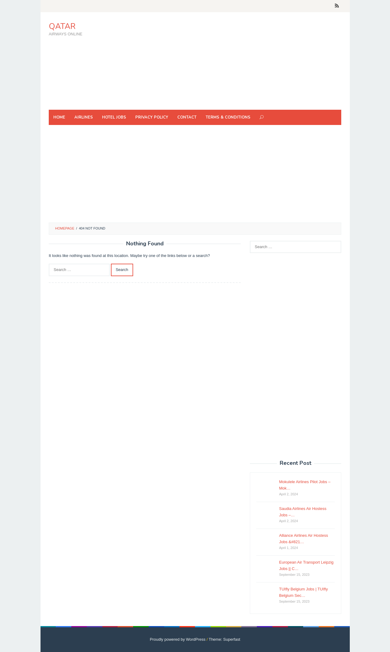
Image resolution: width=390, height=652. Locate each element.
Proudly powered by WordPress (178, 639)
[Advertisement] (230, 61)
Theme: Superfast (224, 639)
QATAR (62, 26)
